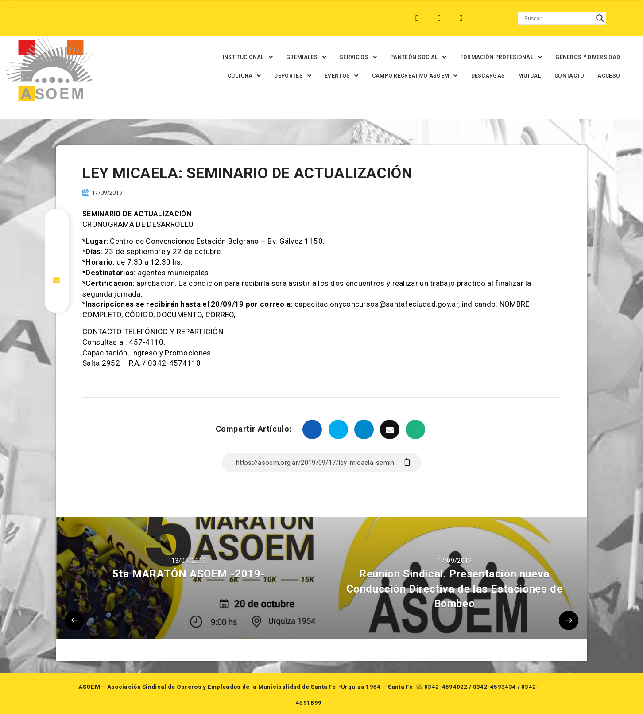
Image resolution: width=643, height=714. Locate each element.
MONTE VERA (130, 18)
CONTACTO (565, 76)
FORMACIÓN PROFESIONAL (497, 57)
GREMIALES (302, 57)
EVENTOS (337, 76)
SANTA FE (252, 18)
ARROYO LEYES (74, 18)
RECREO (175, 18)
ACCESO (605, 76)
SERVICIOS (354, 57)
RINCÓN (213, 18)
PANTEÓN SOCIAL (414, 57)
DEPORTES (289, 76)
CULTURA (240, 76)
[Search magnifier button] (600, 18)
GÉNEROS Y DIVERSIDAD (584, 57)
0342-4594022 (446, 686)
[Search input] (558, 18)
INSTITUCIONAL (244, 57)
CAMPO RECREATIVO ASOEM (411, 76)
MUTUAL (525, 76)
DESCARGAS (484, 76)
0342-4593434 (494, 686)
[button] (243, 57)
